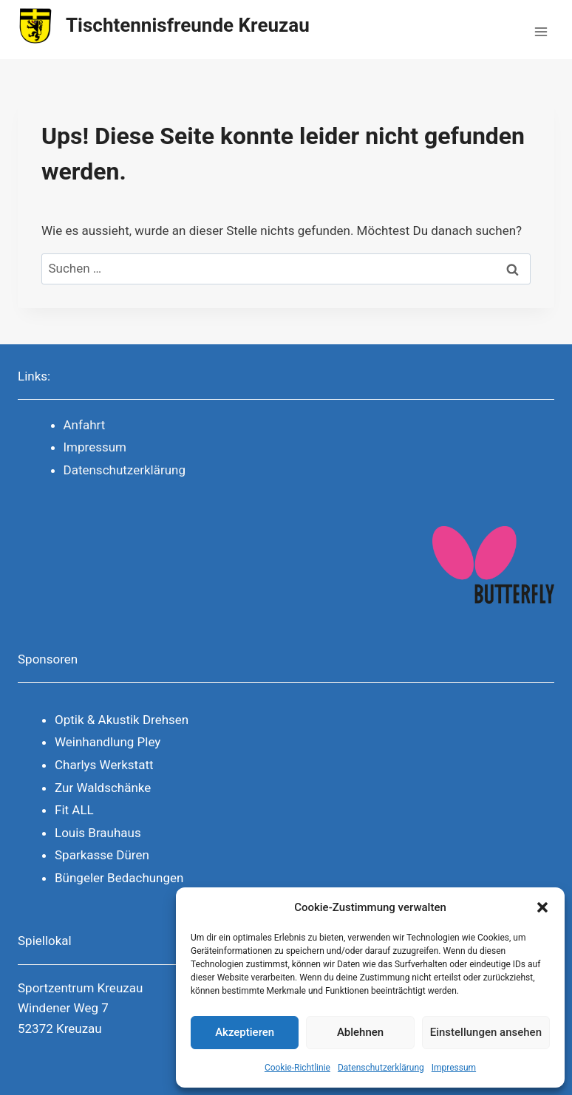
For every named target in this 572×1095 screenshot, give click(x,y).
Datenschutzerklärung (381, 1067)
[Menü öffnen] (540, 29)
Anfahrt (85, 424)
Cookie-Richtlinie (297, 1067)
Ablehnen (360, 1032)
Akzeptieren (244, 1032)
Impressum (454, 1067)
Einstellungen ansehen (486, 1032)
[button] (542, 907)
